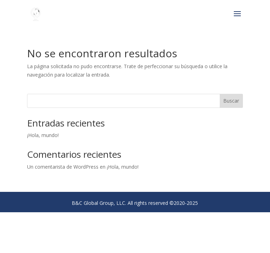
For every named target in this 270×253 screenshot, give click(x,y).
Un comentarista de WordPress (62, 166)
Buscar (231, 100)
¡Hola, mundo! (43, 135)
